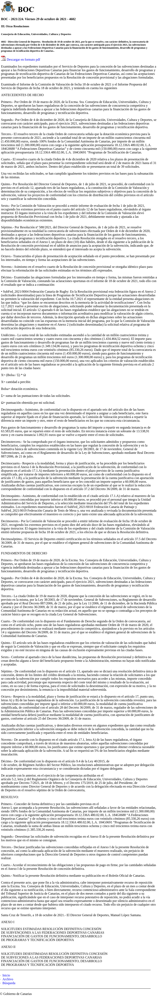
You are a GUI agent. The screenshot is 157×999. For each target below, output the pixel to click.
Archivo (7, 979)
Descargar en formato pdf (23, 59)
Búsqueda (8, 983)
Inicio (6, 975)
